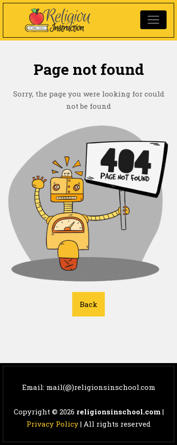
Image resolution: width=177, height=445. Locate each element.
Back (88, 304)
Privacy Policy (52, 424)
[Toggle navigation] (153, 19)
